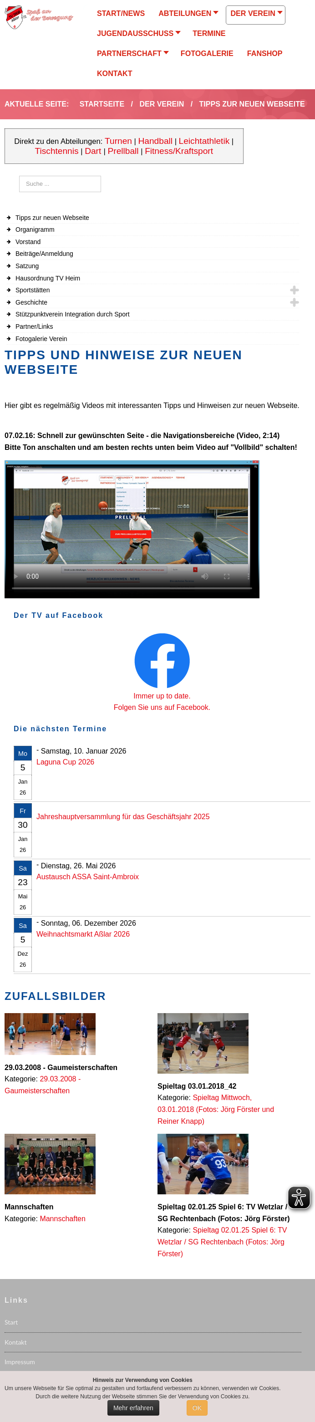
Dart (94, 151)
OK (197, 1408)
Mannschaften (63, 1219)
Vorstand (28, 241)
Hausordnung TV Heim (47, 278)
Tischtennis (57, 151)
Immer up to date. (161, 696)
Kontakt (16, 1342)
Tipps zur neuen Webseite (52, 217)
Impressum (20, 1362)
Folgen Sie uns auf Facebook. (162, 707)
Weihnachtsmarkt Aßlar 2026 (83, 934)
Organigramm (35, 229)
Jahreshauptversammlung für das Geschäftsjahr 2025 (123, 817)
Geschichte (31, 302)
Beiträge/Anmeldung (44, 253)
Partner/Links (34, 326)
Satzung (27, 266)
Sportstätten (32, 290)
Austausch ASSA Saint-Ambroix (87, 877)
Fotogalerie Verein (41, 338)
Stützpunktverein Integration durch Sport (72, 314)
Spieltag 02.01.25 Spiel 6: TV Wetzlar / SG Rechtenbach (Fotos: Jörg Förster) (222, 1241)
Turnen (118, 141)
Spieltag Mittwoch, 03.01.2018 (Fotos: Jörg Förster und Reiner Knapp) (216, 1109)
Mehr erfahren (133, 1408)
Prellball (123, 151)
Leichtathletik (204, 141)
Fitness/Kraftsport (179, 151)
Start (11, 1322)
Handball (155, 141)
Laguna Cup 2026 (65, 762)
